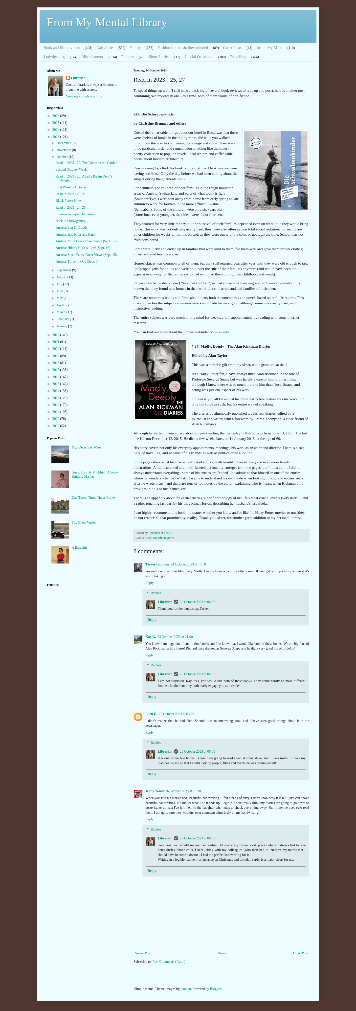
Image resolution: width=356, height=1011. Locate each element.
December (63, 143)
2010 (56, 419)
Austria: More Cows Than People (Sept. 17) (86, 241)
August (61, 277)
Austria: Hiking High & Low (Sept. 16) (83, 248)
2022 (56, 335)
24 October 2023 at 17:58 (188, 564)
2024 (56, 130)
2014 (56, 391)
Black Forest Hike (68, 200)
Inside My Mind (269, 47)
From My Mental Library (107, 22)
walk (182, 179)
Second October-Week (71, 169)
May (60, 298)
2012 (56, 405)
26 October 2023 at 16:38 (183, 791)
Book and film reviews (62, 47)
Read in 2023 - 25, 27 (71, 194)
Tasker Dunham (157, 564)
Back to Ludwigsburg (71, 221)
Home (222, 953)
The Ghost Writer (84, 522)
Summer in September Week (75, 214)
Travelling (238, 57)
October (62, 157)
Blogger (215, 989)
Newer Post (143, 953)
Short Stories (159, 57)
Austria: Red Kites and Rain (75, 234)
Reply (149, 583)
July (59, 284)
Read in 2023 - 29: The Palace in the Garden (86, 163)
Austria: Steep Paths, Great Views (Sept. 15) (86, 255)
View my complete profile (84, 96)
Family (135, 47)
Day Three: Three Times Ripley (94, 497)
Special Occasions (198, 57)
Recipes (127, 57)
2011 (56, 412)
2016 (56, 377)
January (62, 326)
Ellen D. (151, 714)
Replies (156, 593)
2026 (56, 116)
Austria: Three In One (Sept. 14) (78, 261)
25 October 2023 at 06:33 (197, 751)
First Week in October (71, 187)
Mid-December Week (86, 447)
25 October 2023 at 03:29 (176, 714)
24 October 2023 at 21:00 (175, 637)
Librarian (165, 602)
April (60, 305)
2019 (56, 356)
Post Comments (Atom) (169, 962)
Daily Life (104, 47)
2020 (56, 349)
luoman (185, 989)
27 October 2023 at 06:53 (197, 838)
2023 (56, 137)
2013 (56, 398)
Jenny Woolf (154, 791)
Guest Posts (232, 47)
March (61, 312)
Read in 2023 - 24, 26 (71, 207)
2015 (56, 384)
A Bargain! (79, 547)
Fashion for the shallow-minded (182, 47)
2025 (56, 123)
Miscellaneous (93, 57)
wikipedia (222, 332)
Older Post (300, 953)
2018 (56, 363)
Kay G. (150, 637)
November (64, 150)
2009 (56, 426)
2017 (56, 370)
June (60, 291)
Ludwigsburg (54, 57)
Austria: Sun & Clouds (71, 227)
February (63, 319)
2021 (56, 342)
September (64, 270)
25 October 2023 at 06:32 (197, 602)
